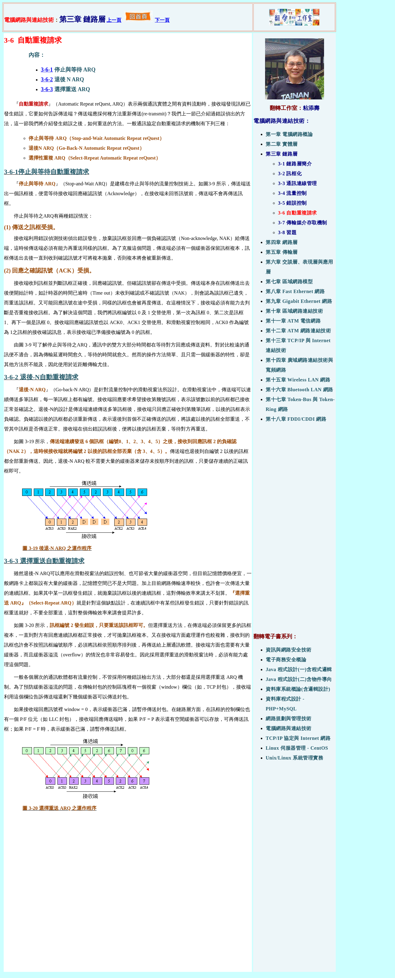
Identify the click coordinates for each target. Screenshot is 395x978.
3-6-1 (47, 70)
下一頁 (162, 20)
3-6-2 (47, 79)
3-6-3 (47, 89)
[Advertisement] (294, 531)
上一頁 (114, 20)
